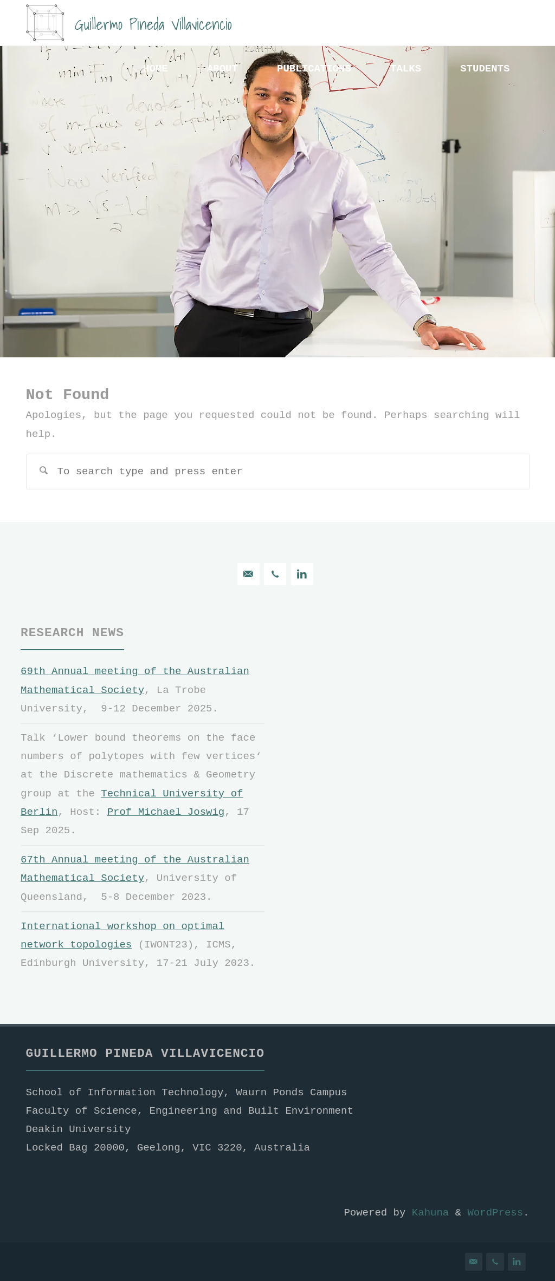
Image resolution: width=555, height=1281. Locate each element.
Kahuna (427, 1213)
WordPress (495, 1213)
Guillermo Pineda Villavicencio (153, 23)
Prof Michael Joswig (166, 812)
